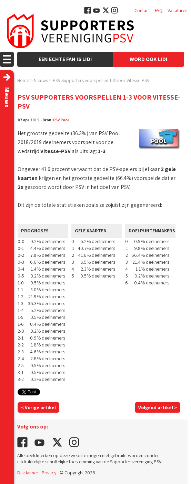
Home (23, 80)
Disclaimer (27, 473)
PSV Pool (61, 119)
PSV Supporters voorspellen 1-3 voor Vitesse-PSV (101, 80)
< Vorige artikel (38, 407)
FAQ (159, 10)
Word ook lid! (149, 59)
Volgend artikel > (157, 407)
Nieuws (41, 80)
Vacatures (177, 10)
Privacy (49, 473)
